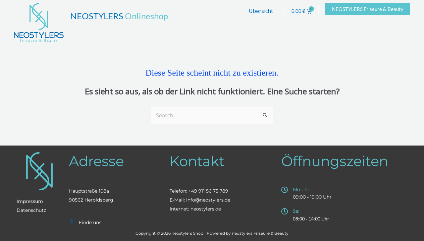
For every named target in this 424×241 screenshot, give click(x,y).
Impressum (30, 201)
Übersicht (261, 11)
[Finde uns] (71, 221)
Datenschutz (31, 210)
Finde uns (90, 222)
